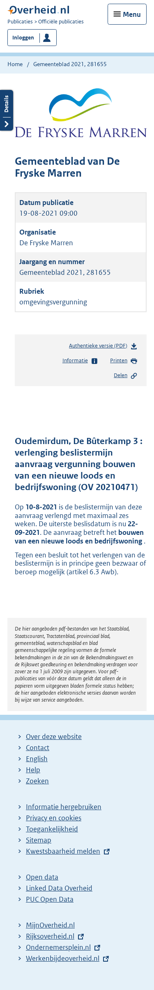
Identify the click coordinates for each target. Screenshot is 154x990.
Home (15, 64)
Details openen (6, 110)
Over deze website (54, 736)
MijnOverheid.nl (50, 925)
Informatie (80, 361)
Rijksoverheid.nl (50, 936)
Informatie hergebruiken (63, 806)
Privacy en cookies (53, 817)
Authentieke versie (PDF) (103, 347)
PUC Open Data (50, 899)
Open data (42, 877)
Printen (124, 361)
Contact (37, 747)
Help (33, 769)
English (37, 758)
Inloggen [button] (23, 37)
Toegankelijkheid (52, 828)
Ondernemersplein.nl (58, 947)
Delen (126, 376)
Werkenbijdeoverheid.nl (62, 958)
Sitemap (38, 840)
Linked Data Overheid (59, 888)
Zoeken (37, 780)
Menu (132, 14)
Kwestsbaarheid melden (63, 851)
